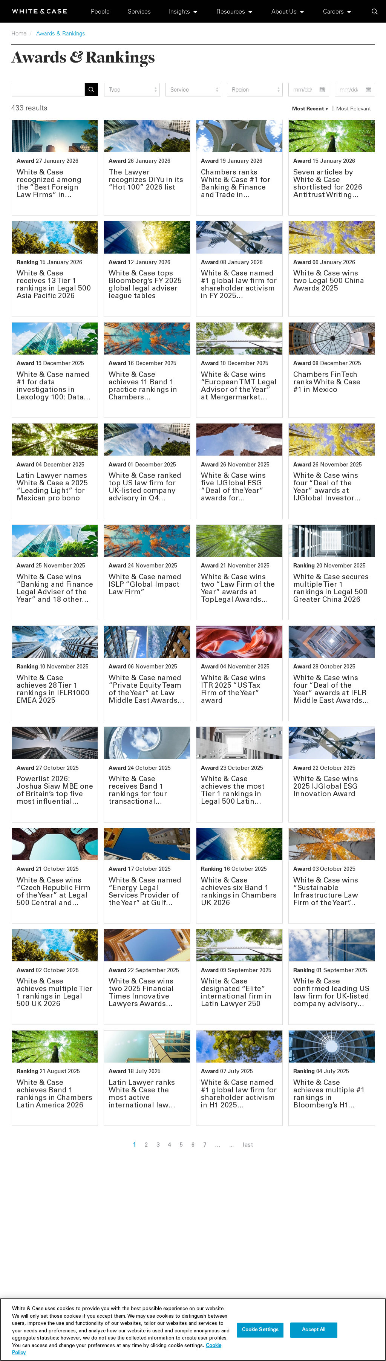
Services (139, 11)
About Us (284, 11)
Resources (230, 11)
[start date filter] (308, 89)
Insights (179, 11)
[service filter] (193, 89)
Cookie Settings (260, 1333)
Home (18, 33)
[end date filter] (355, 89)
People (100, 11)
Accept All (313, 1333)
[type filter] (132, 89)
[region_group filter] (255, 89)
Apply (91, 89)
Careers (333, 11)
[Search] (48, 89)
